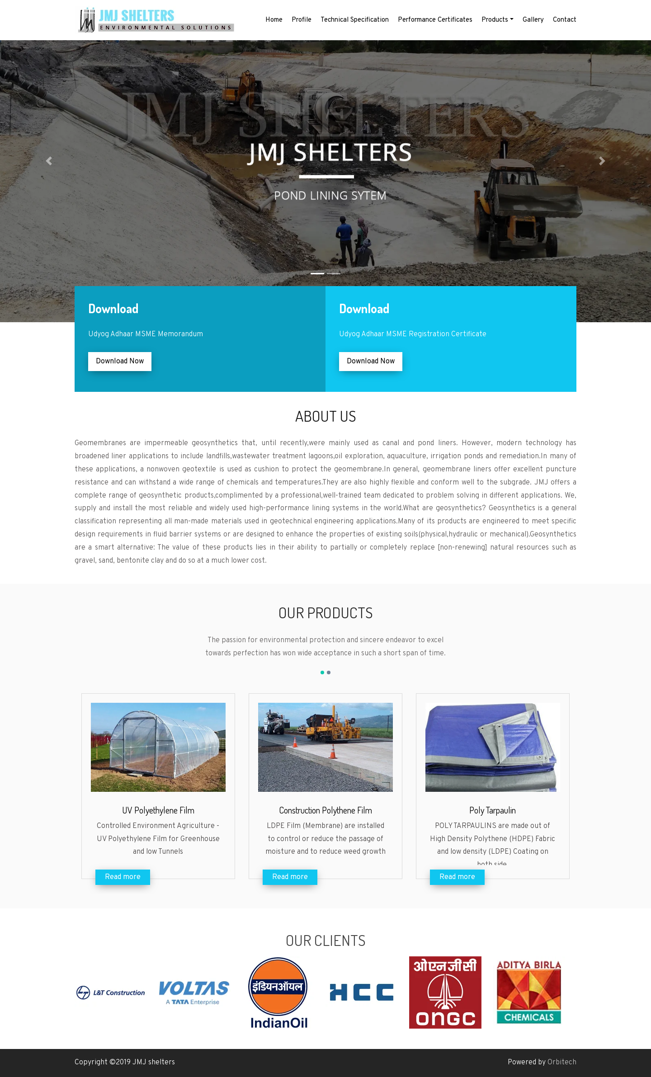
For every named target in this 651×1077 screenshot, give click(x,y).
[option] (116, 992)
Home (274, 20)
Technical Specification (355, 20)
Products (494, 20)
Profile (301, 20)
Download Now (120, 361)
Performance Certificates (435, 20)
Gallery (533, 20)
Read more (123, 877)
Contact (564, 20)
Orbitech (561, 1062)
